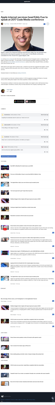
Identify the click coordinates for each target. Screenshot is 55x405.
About (44, 114)
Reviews (2, 399)
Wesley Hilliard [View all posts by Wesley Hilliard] (12, 326)
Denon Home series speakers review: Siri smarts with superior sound (25, 225)
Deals (16, 399)
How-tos (13, 399)
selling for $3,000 (22, 73)
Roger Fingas (6, 23)
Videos (24, 399)
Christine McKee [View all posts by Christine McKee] (13, 258)
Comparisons (7, 399)
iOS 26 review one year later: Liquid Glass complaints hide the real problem (27, 319)
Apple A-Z (20, 399)
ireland (5, 146)
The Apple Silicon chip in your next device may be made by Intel (24, 276)
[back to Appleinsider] (27, 1)
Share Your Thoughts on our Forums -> (8, 156)
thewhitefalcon (7, 114)
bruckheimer (6, 136)
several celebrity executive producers (16, 61)
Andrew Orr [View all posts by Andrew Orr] (12, 246)
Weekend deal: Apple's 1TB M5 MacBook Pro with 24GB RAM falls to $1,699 (27, 251)
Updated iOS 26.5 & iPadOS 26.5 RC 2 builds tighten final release (24, 263)
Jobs (28, 399)
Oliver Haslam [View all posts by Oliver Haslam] (12, 283)
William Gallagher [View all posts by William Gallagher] (4, 301)
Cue (2, 59)
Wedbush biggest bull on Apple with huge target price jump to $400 (25, 306)
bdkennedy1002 (7, 124)
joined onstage (9, 59)
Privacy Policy (32, 399)
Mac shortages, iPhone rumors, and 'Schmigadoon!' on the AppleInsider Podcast (19, 298)
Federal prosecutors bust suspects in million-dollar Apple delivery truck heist (27, 237)
